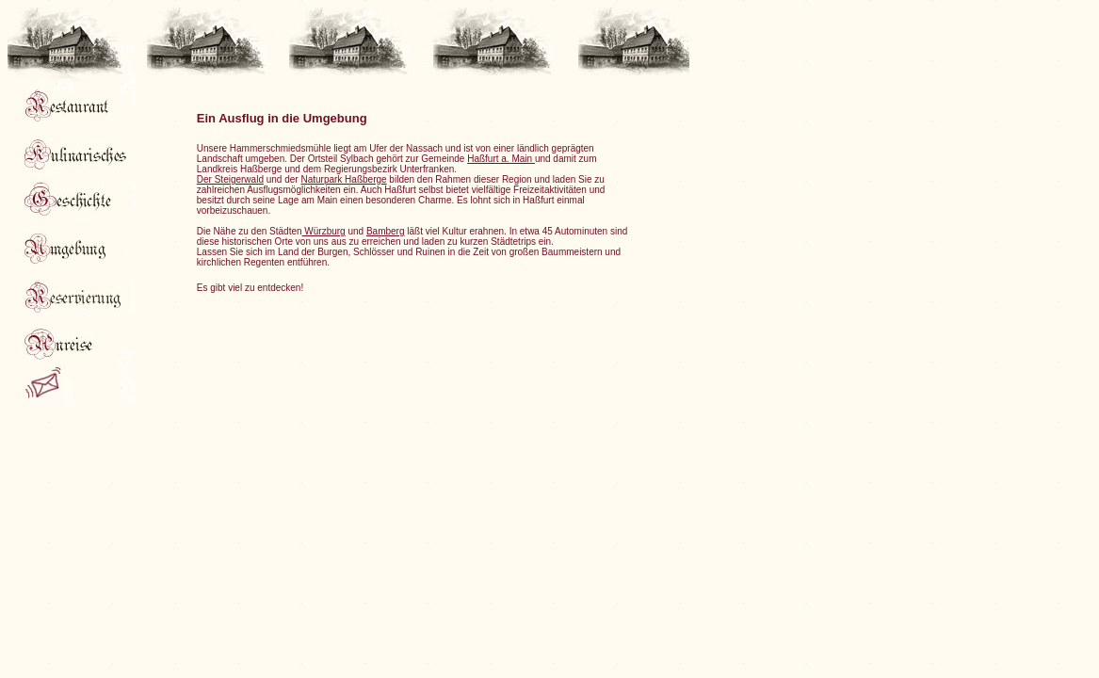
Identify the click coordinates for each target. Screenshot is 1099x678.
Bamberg (385, 231)
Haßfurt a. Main (501, 158)
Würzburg (324, 231)
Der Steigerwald (230, 179)
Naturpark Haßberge (343, 179)
